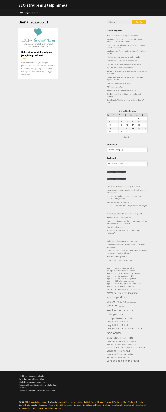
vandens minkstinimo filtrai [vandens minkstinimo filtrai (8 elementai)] (123, 360)
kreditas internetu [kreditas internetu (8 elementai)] (117, 310)
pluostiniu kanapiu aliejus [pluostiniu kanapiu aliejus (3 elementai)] (129, 344)
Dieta (100, 402)
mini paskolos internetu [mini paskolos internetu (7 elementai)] (120, 318)
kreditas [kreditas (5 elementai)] (122, 306)
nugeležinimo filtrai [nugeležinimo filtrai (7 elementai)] (117, 325)
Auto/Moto (64, 402)
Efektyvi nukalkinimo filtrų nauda (119, 83)
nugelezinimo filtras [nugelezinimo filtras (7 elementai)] (117, 321)
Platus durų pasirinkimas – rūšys (31, 379)
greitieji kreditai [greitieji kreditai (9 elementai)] (116, 301)
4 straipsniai (141, 405)
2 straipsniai (117, 405)
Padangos (43, 405)
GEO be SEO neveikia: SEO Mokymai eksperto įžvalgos (127, 206)
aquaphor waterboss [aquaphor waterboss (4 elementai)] (127, 286)
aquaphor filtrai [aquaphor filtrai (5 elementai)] (127, 268)
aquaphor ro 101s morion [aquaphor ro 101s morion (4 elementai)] (130, 273)
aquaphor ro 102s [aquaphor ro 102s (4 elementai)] (113, 276)
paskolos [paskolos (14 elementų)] (114, 333)
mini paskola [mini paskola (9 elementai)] (115, 314)
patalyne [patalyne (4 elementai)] (132, 341)
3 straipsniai (129, 405)
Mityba (140, 402)
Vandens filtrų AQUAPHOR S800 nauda (121, 90)
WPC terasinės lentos (115, 87)
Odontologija (32, 405)
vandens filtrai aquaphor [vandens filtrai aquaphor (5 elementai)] (135, 347)
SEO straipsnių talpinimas (42, 5)
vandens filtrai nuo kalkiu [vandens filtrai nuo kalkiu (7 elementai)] (120, 354)
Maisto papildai (119, 402)
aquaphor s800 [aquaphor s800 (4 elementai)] (132, 278)
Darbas (93, 402)
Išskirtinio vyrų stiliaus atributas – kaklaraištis (124, 64)
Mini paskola (38, 408)
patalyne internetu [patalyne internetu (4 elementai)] (114, 344)
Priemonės (53, 405)
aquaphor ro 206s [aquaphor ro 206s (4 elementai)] (127, 276)
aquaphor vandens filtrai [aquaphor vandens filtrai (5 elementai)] (130, 283)
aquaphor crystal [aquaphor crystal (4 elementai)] (113, 268)
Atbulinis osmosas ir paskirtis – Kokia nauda (123, 57)
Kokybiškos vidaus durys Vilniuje (31, 376)
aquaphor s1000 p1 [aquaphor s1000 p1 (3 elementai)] (129, 281)
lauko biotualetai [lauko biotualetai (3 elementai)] (133, 311)
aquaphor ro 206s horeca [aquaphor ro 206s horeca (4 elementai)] (116, 278)
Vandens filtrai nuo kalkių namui (119, 217)
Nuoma (21, 405)
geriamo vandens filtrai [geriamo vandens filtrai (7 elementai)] (126, 292)
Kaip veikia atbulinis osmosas (118, 202)
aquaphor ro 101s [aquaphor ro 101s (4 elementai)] (113, 273)
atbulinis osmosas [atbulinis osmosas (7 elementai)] (116, 289)
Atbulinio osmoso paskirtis (117, 257)
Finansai (108, 402)
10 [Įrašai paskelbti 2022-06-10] (133, 122)
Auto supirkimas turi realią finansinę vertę (122, 35)
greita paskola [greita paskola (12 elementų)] (117, 297)
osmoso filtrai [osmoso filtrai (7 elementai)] (134, 328)
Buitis (86, 402)
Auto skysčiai (76, 402)
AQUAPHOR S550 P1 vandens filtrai (120, 68)
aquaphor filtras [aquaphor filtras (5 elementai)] (114, 270)
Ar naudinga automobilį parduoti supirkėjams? (124, 214)
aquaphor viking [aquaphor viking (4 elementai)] (113, 286)
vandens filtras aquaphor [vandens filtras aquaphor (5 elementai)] (118, 357)
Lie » (130, 137)
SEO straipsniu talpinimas (116, 172)
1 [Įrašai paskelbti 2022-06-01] (121, 118)
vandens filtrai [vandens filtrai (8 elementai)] (115, 347)
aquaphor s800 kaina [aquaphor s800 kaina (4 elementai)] (115, 281)
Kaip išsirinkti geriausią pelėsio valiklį (32, 382)
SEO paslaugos (66, 405)
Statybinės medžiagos (92, 405)
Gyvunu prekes (24, 408)
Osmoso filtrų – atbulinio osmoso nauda (122, 61)
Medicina (132, 402)
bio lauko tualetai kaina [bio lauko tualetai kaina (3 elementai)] (134, 290)
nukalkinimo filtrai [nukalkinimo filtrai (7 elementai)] (117, 328)
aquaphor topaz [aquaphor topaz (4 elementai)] (113, 284)
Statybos (77, 405)
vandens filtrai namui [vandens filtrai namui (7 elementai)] (118, 350)
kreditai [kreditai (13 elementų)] (112, 306)
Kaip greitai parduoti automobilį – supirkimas (124, 186)
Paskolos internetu (53, 408)
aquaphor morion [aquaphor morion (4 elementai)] (128, 271)
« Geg (125, 137)
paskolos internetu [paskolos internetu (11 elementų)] (120, 338)
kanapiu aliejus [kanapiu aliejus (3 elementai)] (131, 302)
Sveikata (106, 405)
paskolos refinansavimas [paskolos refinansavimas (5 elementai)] (118, 341)
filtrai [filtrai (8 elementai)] (110, 292)
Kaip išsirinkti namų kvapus (117, 227)
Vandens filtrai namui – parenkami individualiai (36, 390)
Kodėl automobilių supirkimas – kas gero (122, 241)
